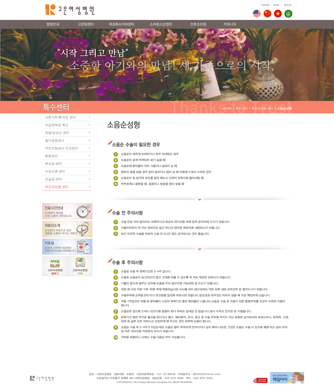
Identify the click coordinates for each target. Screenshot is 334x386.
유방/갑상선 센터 (57, 133)
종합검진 (51, 156)
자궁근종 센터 (55, 171)
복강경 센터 (53, 163)
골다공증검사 (54, 140)
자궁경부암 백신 (57, 125)
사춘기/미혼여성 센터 (60, 117)
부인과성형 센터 (57, 187)
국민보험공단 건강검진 (61, 148)
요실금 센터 (53, 179)
